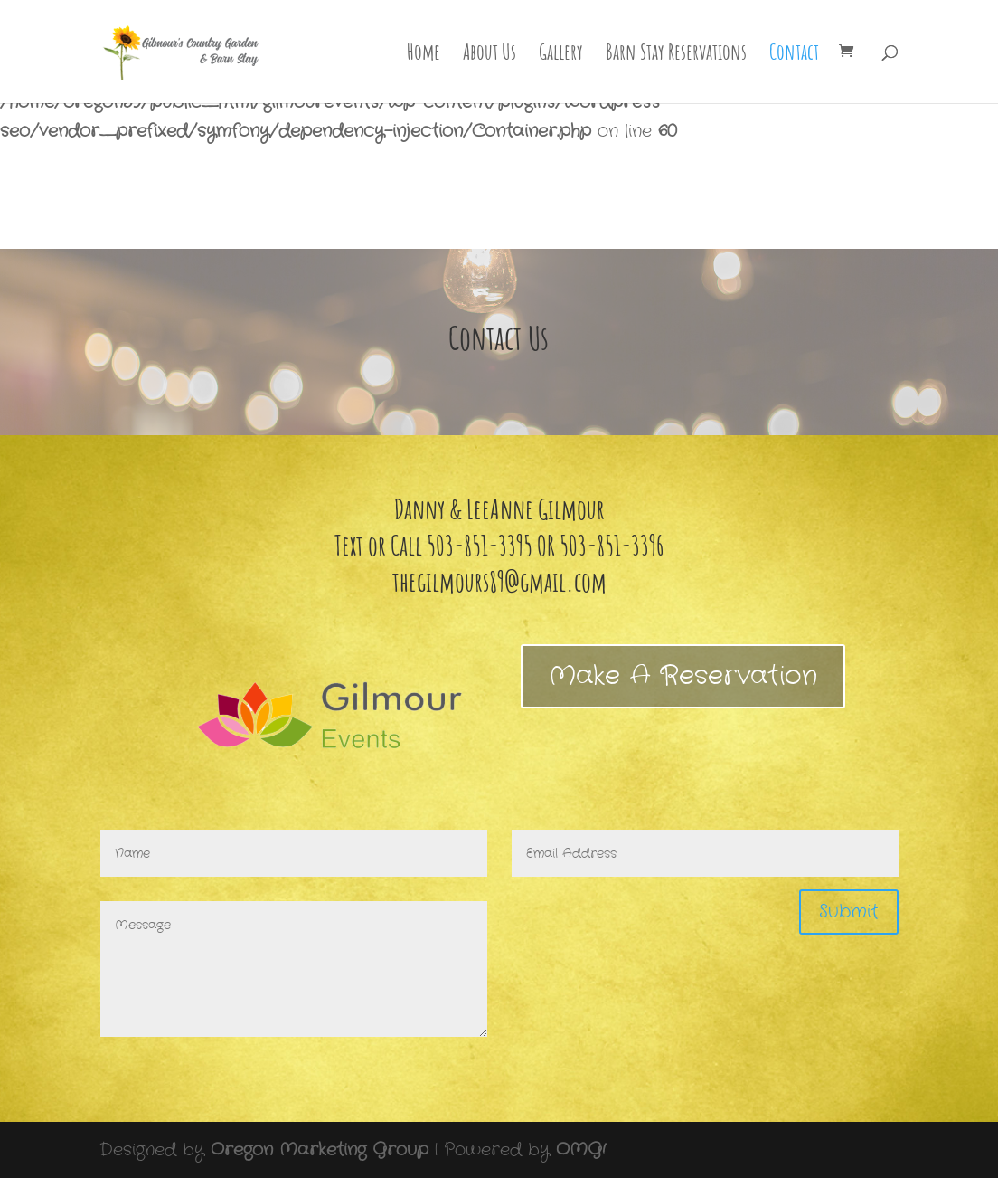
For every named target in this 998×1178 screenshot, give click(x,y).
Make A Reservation (683, 676)
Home (423, 55)
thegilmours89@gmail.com (499, 581)
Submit (849, 911)
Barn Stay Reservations (676, 55)
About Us (489, 55)
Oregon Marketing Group (319, 1150)
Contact (794, 55)
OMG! (581, 1150)
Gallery (561, 55)
